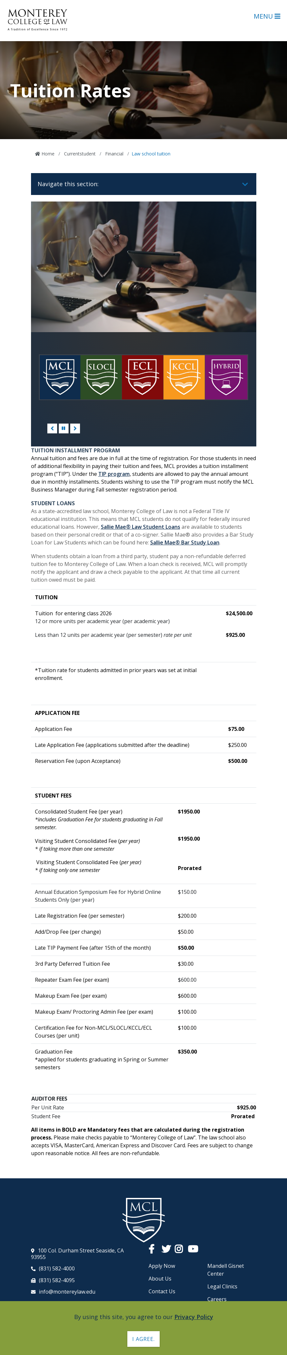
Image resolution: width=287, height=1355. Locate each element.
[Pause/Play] (64, 428)
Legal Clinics (222, 1286)
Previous (52, 428)
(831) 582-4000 (57, 1268)
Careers (217, 1299)
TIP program (114, 473)
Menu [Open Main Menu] (267, 16)
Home (47, 154)
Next (75, 428)
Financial (113, 154)
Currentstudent (79, 154)
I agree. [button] (143, 1339)
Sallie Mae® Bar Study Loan (184, 542)
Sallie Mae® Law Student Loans (140, 526)
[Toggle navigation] (245, 184)
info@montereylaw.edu (67, 1291)
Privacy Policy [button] (193, 1317)
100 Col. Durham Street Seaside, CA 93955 (77, 1254)
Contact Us (162, 1291)
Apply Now (162, 1265)
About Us (160, 1278)
